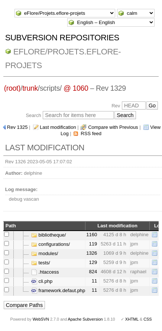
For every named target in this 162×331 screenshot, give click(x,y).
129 (93, 262)
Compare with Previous (113, 127)
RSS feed (91, 133)
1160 (91, 234)
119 (93, 244)
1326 (91, 253)
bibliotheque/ (48, 235)
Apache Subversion (85, 319)
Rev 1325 (17, 127)
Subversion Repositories (62, 37)
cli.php (41, 281)
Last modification (58, 127)
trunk (30, 88)
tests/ (40, 262)
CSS (147, 319)
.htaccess (45, 272)
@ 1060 (76, 88)
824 (93, 271)
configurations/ (50, 244)
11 (94, 281)
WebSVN (41, 319)
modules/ (44, 253)
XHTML (132, 319)
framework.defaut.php (58, 290)
